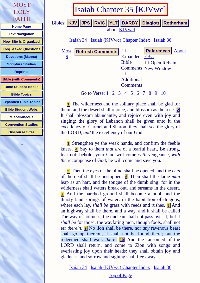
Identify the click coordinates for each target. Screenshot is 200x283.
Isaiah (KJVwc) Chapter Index (120, 40)
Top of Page (120, 275)
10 (163, 93)
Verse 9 (67, 53)
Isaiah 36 (162, 40)
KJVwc (126, 29)
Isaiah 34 (78, 40)
